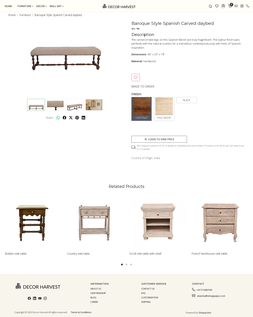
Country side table (78, 254)
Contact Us (147, 288)
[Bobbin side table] (33, 221)
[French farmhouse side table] (220, 221)
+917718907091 (202, 289)
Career (94, 301)
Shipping (146, 301)
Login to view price (159, 139)
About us (95, 288)
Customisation (149, 297)
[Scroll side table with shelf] (157, 221)
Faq (143, 293)
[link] (210, 6)
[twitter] (71, 118)
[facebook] (64, 118)
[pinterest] (77, 118)
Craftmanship (98, 293)
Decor (41, 6)
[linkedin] (83, 118)
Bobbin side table (16, 254)
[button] (223, 6)
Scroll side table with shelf (145, 254)
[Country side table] (95, 221)
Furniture (25, 6)
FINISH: (136, 94)
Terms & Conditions (81, 312)
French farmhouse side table (209, 254)
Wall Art (57, 6)
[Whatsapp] (58, 118)
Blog (93, 297)
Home (8, 6)
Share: (50, 118)
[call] (247, 6)
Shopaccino (205, 312)
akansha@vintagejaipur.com (208, 295)
